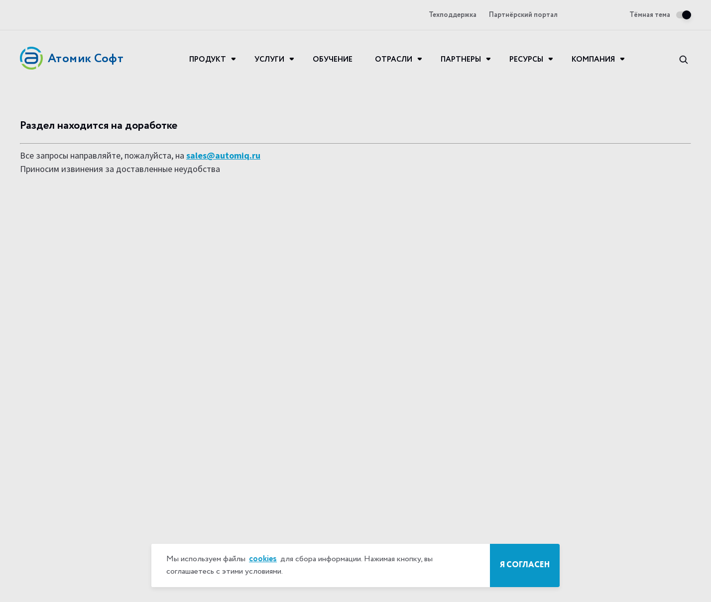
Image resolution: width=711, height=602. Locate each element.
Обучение (333, 59)
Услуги (269, 59)
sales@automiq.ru (223, 155)
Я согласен (525, 565)
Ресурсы (526, 59)
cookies (263, 559)
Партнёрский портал (523, 15)
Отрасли (393, 59)
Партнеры (461, 59)
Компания (593, 59)
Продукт (207, 59)
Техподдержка (452, 15)
